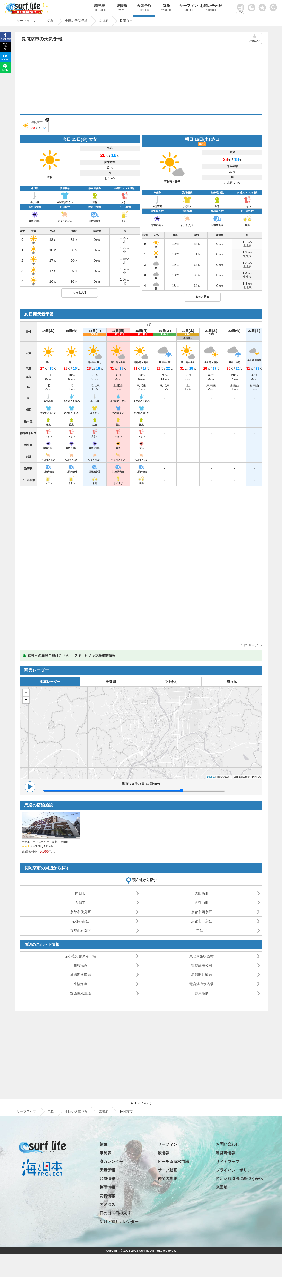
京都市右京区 (80, 931)
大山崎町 (201, 893)
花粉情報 (107, 1196)
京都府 (103, 1111)
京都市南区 (80, 921)
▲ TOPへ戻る (141, 1103)
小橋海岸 (80, 984)
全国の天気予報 (76, 1111)
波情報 (122, 8)
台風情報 (107, 1179)
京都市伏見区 (80, 912)
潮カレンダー (111, 1161)
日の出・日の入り (115, 1213)
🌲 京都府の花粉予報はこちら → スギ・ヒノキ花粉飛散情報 (69, 655)
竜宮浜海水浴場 (201, 984)
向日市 (80, 893)
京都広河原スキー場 (80, 956)
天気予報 (144, 8)
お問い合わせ (211, 8)
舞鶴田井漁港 (201, 975)
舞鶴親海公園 (201, 965)
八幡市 (80, 902)
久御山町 (201, 902)
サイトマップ (227, 1161)
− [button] (25, 700)
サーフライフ (26, 1111)
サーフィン (189, 8)
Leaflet (211, 776)
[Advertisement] (141, 80)
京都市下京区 (201, 921)
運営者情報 (225, 1153)
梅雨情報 (107, 1187)
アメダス (107, 1204)
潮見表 (99, 8)
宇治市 (201, 931)
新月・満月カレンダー (119, 1222)
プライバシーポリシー (235, 1170)
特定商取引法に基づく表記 (239, 1179)
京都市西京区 (201, 912)
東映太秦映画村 (201, 956)
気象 (166, 8)
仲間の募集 (167, 1179)
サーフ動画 (167, 1170)
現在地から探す (144, 880)
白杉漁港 (80, 965)
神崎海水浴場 (80, 975)
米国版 (222, 1187)
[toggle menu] (274, 6)
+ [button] (25, 692)
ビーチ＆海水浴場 (173, 1161)
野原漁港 (201, 993)
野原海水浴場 (80, 993)
